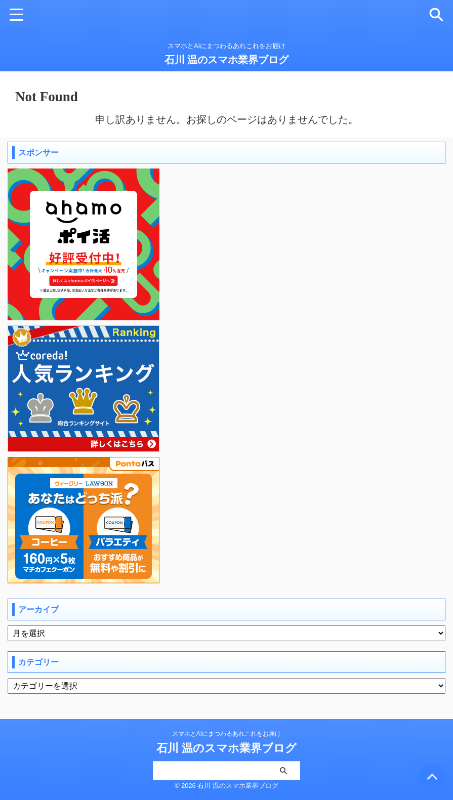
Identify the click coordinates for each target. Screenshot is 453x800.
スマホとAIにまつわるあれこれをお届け (226, 733)
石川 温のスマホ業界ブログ (226, 59)
